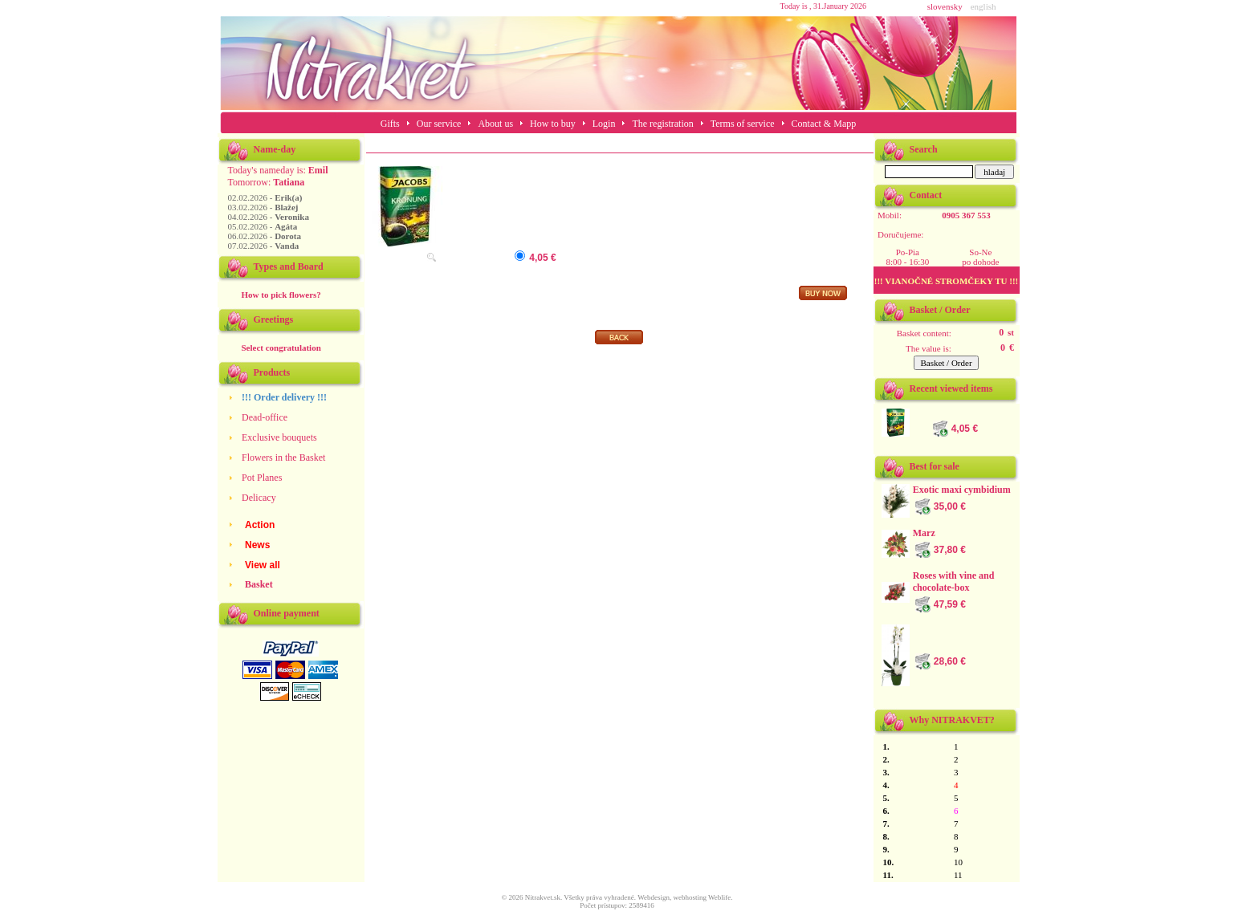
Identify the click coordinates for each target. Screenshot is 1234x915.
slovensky (945, 6)
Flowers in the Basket (283, 457)
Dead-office (264, 417)
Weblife (719, 897)
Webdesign (653, 897)
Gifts (390, 123)
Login (604, 123)
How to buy (553, 123)
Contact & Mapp (824, 123)
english (983, 6)
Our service (439, 123)
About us (495, 123)
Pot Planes (262, 477)
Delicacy (259, 497)
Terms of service (743, 123)
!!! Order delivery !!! (284, 397)
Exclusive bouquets (279, 437)
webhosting (690, 897)
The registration (662, 123)
